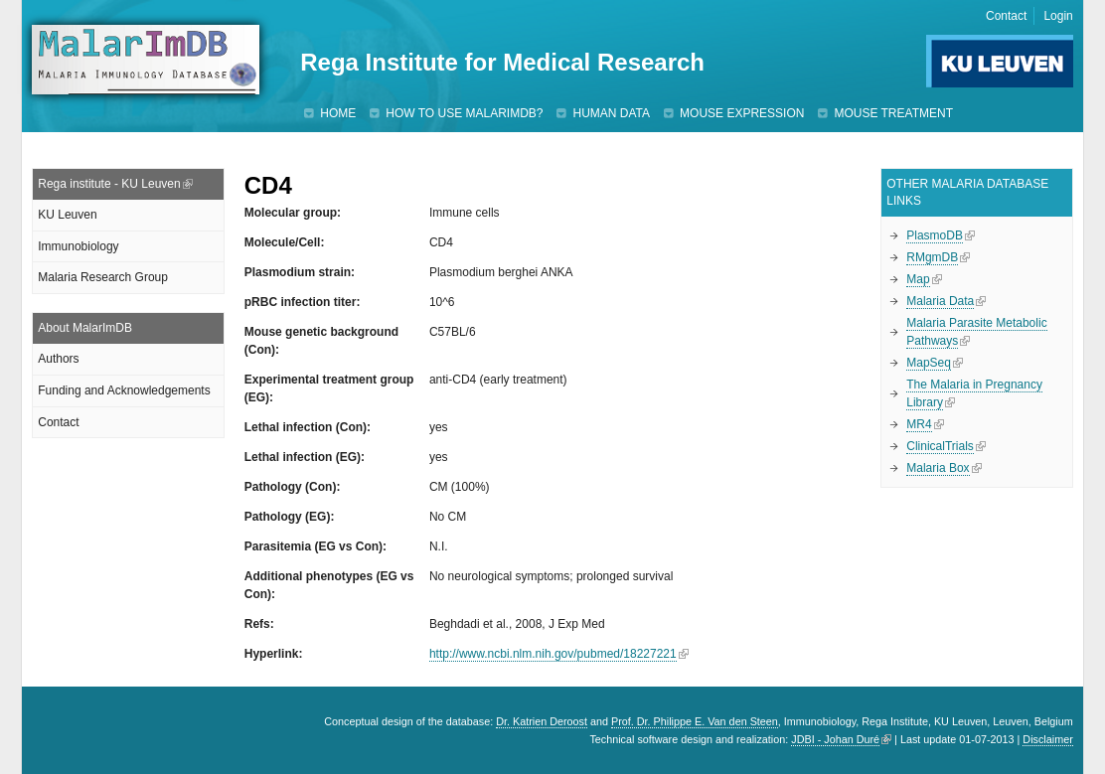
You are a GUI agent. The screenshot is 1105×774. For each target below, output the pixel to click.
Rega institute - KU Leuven (109, 184)
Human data (611, 113)
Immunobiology (78, 246)
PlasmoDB (934, 235)
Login (1057, 16)
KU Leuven (67, 215)
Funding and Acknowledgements (124, 390)
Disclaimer (1047, 739)
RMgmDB (932, 257)
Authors (58, 359)
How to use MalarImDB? (464, 113)
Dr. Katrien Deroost (541, 721)
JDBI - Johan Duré (835, 739)
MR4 (918, 424)
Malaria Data (940, 301)
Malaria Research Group (103, 277)
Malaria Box (937, 468)
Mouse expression (742, 113)
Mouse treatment (893, 113)
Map (917, 279)
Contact (1006, 16)
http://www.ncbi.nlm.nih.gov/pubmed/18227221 (553, 654)
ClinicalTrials (940, 446)
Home (338, 113)
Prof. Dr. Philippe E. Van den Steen (694, 721)
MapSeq (928, 363)
